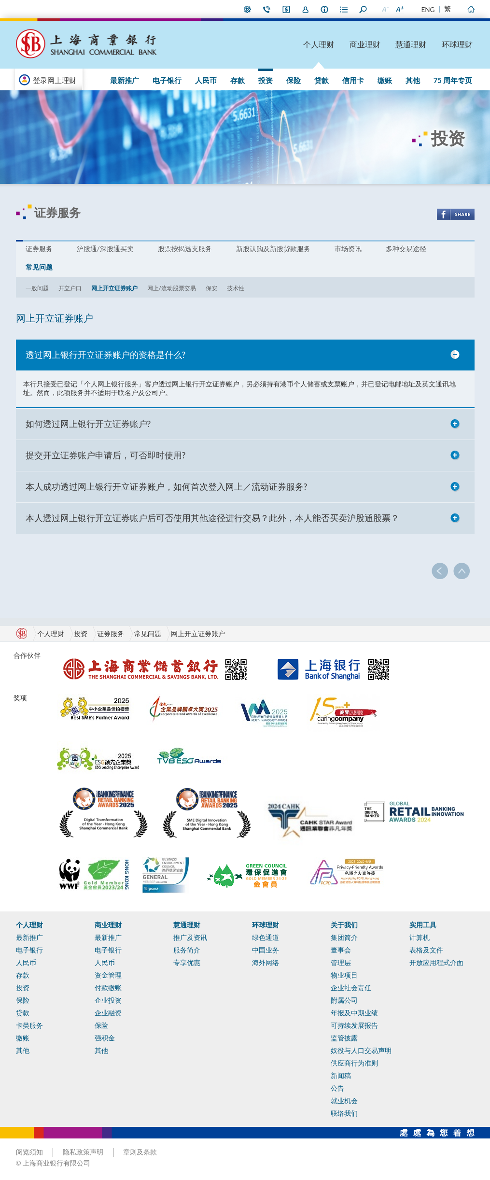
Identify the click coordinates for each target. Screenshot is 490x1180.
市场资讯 (348, 249)
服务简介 (186, 950)
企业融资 (108, 1013)
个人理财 (318, 44)
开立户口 (70, 288)
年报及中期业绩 (354, 1013)
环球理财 (457, 44)
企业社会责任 (351, 988)
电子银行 (167, 80)
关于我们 (344, 925)
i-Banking (286, 9)
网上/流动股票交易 (171, 288)
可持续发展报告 (354, 1025)
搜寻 (363, 9)
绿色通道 (265, 937)
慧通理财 (410, 44)
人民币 (206, 80)
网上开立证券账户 (114, 288)
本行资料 (325, 9)
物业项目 (344, 975)
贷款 (321, 80)
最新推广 (124, 80)
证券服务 (39, 249)
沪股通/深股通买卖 (105, 249)
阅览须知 (29, 1152)
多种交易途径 (406, 249)
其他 (413, 80)
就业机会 (344, 1101)
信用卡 (353, 80)
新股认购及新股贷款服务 (273, 249)
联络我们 (267, 9)
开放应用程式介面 (436, 963)
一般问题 (37, 288)
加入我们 (305, 9)
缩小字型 (385, 9)
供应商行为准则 (354, 1063)
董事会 (341, 950)
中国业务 (265, 950)
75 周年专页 (453, 80)
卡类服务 (29, 1025)
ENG (428, 10)
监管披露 (344, 1038)
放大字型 (399, 9)
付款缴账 (108, 988)
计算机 (419, 937)
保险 (293, 80)
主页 (471, 9)
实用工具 (422, 925)
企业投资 (108, 1000)
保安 (211, 288)
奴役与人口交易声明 (361, 1050)
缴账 (385, 80)
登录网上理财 (54, 80)
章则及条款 (140, 1152)
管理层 (341, 963)
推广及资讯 (190, 937)
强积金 (105, 1038)
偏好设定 (247, 9)
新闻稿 (341, 1076)
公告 (337, 1088)
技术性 (235, 288)
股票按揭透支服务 (185, 249)
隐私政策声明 (83, 1152)
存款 (237, 80)
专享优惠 (186, 963)
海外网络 (265, 963)
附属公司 (344, 1000)
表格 (344, 9)
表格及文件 (426, 950)
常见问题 (39, 267)
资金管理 (108, 975)
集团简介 (344, 937)
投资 (265, 80)
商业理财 (365, 44)
